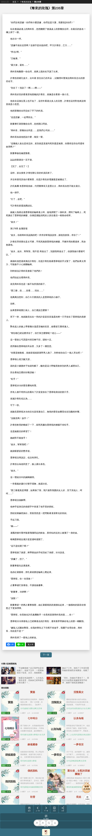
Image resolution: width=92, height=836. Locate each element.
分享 (62, 808)
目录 (54, 808)
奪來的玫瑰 (26, 2)
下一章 (46, 655)
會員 (46, 832)
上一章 (38, 808)
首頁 (14, 2)
